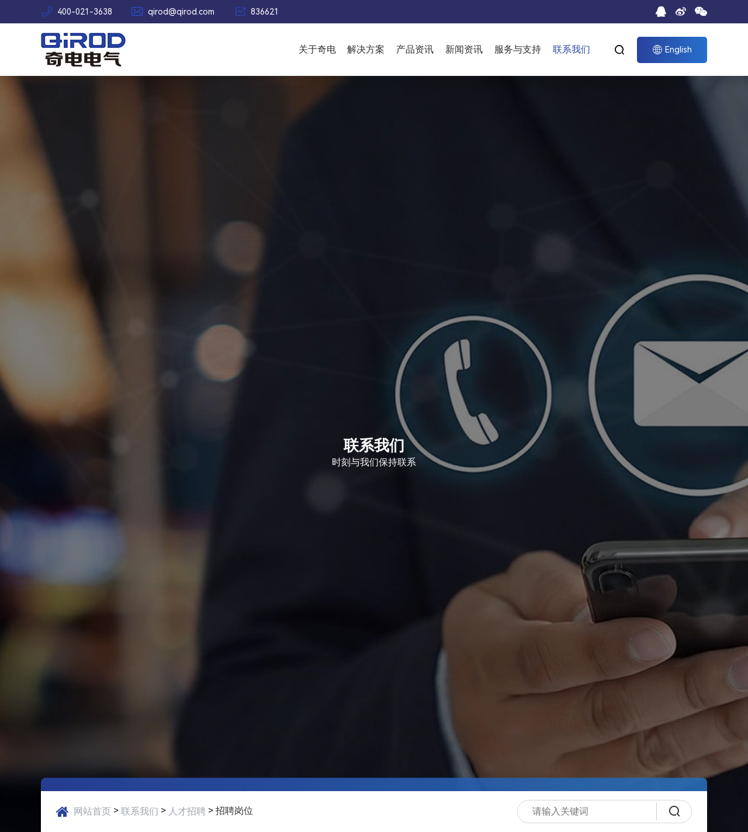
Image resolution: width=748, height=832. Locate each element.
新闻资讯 (464, 49)
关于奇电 (317, 49)
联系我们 (571, 49)
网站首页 (92, 811)
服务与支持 (517, 49)
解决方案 (366, 49)
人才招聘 (187, 811)
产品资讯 (415, 49)
